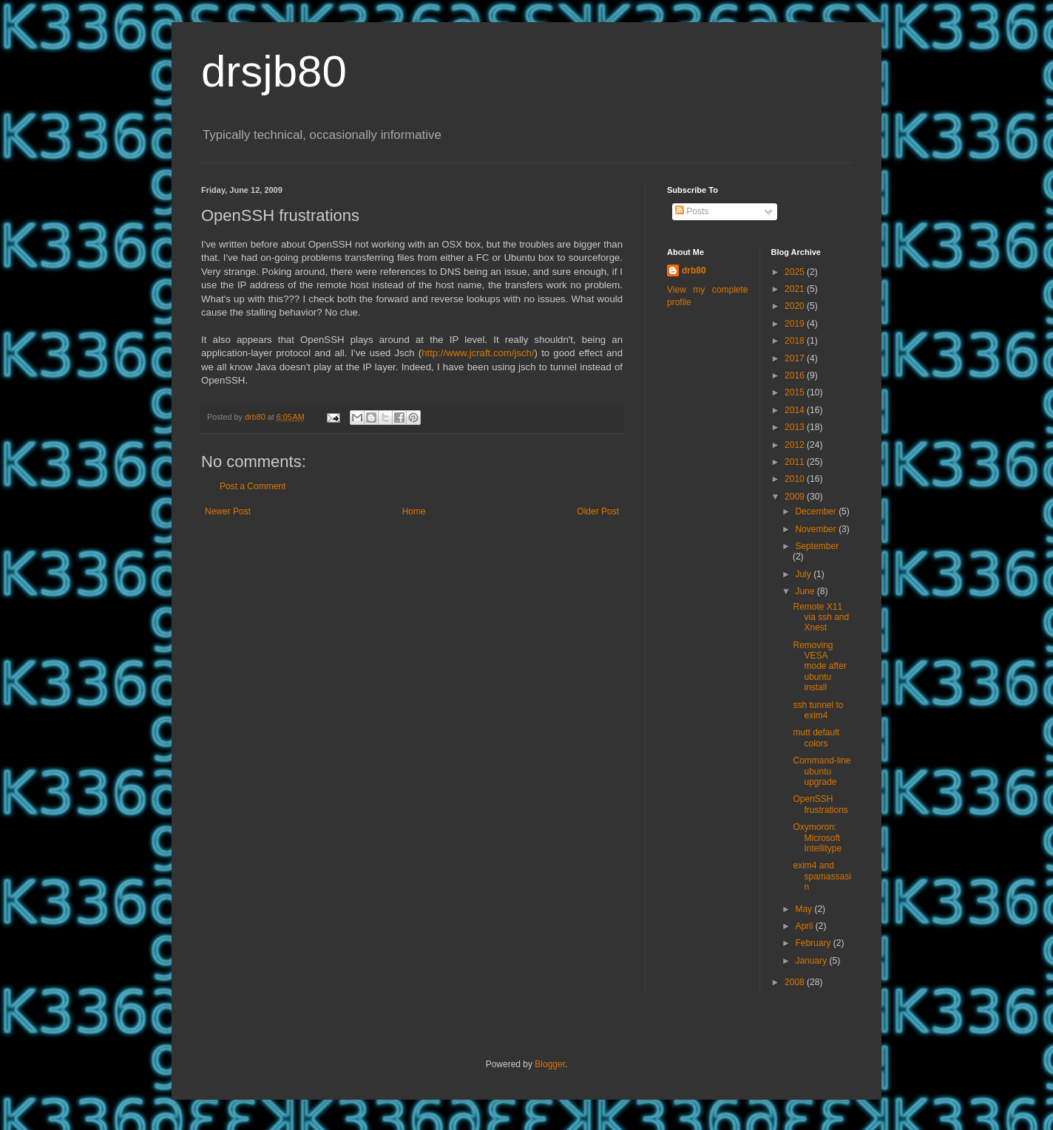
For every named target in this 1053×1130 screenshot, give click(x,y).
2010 (796, 479)
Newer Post (228, 511)
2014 (796, 410)
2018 (796, 341)
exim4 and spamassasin (821, 876)
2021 (796, 289)
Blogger (550, 1064)
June (805, 591)
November (817, 529)
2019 (796, 324)
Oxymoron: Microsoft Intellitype (817, 838)
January (812, 961)
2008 (796, 982)
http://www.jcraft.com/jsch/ (477, 352)
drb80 (694, 270)
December (817, 511)
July (804, 574)
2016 (796, 375)
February (814, 943)
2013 (796, 427)
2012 (796, 445)
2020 (796, 306)
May (804, 909)
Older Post (598, 511)
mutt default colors (816, 737)
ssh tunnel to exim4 (818, 710)
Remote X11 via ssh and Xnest (821, 617)
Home (414, 511)
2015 (796, 392)
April (805, 926)
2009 (796, 496)
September (817, 546)
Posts (691, 211)
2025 (796, 272)
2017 (796, 358)
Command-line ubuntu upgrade (821, 771)
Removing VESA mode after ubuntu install (819, 666)
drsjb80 (274, 71)
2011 (796, 462)
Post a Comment (252, 486)
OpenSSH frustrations (820, 804)
